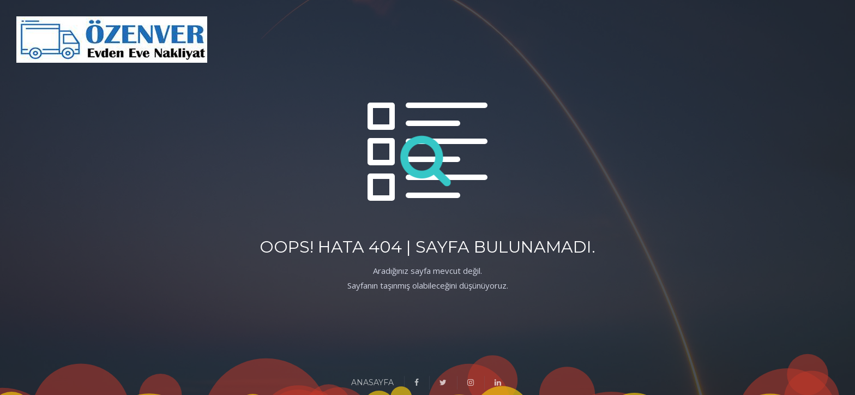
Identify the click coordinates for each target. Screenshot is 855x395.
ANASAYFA (372, 382)
